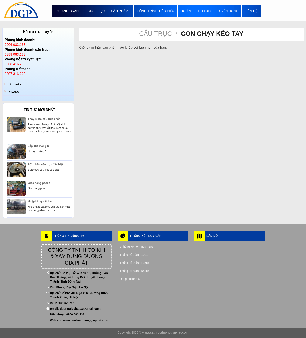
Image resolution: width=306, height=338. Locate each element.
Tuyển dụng (227, 11)
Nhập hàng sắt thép (40, 201)
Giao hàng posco (39, 183)
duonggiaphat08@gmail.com (80, 308)
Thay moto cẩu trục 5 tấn (44, 119)
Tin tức (204, 11)
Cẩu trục (15, 84)
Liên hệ (251, 11)
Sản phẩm (120, 11)
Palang (13, 91)
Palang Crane (68, 11)
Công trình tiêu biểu (155, 11)
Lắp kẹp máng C (38, 146)
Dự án (186, 11)
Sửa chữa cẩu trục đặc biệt (45, 164)
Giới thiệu (96, 11)
